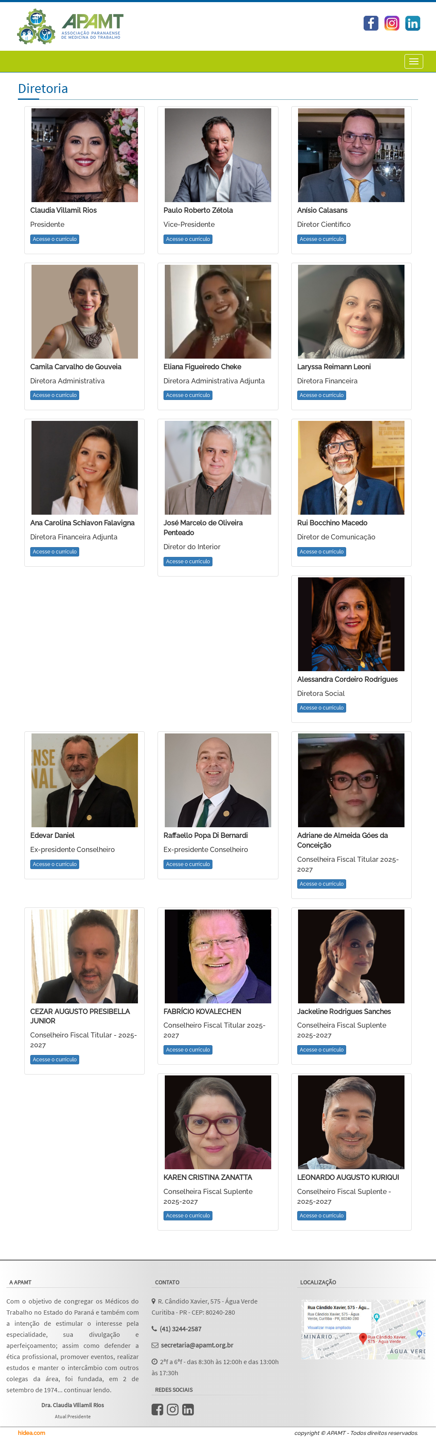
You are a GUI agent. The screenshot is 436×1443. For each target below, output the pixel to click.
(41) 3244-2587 (180, 1328)
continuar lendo (87, 1389)
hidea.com (31, 1433)
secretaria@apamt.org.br (197, 1345)
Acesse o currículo (55, 239)
